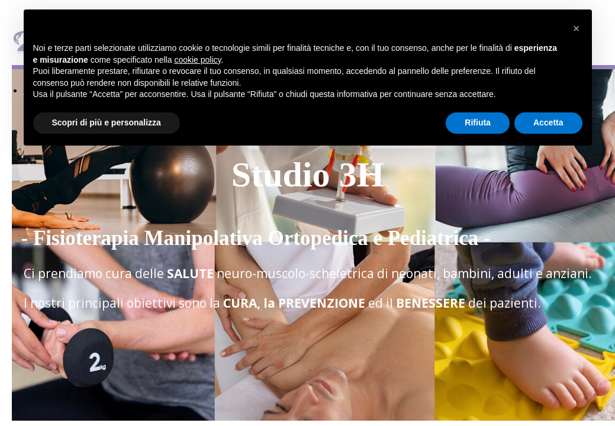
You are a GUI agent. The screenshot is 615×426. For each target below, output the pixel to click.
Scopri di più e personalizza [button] (106, 122)
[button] (576, 28)
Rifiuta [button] (478, 122)
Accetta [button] (548, 122)
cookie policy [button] (197, 59)
